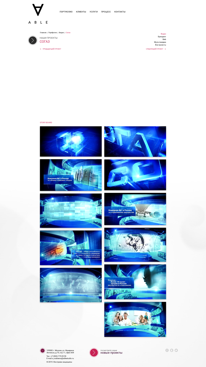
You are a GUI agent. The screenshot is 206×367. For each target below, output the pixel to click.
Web (164, 39)
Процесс (106, 11)
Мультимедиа (160, 42)
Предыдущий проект (50, 49)
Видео (61, 33)
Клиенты (81, 11)
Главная (43, 33)
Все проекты (160, 45)
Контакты (119, 11)
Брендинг (162, 37)
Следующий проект (156, 49)
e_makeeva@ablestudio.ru (63, 358)
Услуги (94, 11)
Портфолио (66, 11)
